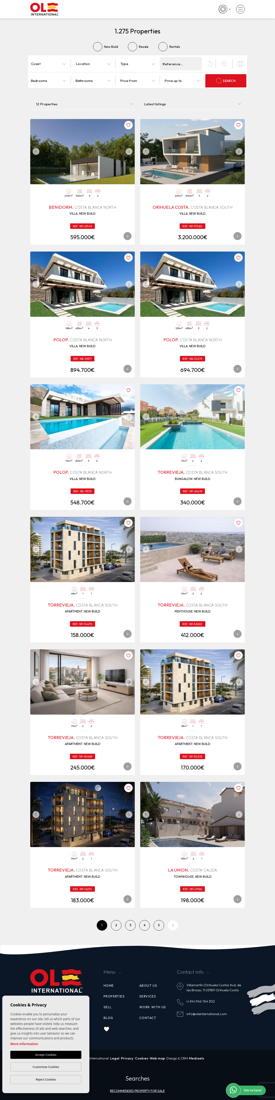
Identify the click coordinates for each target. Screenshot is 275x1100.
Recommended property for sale (137, 1090)
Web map (157, 1058)
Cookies (141, 1058)
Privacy (127, 1058)
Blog (108, 1018)
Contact (148, 1018)
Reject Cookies (46, 1079)
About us (148, 985)
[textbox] (49, 64)
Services (147, 996)
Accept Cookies (45, 1055)
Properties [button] (114, 996)
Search (226, 81)
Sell (108, 1007)
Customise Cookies (46, 1067)
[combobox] (48, 63)
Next (130, 151)
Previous (34, 151)
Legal (114, 1058)
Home (109, 985)
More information (24, 1044)
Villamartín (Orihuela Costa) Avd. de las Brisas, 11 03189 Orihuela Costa (214, 987)
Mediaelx (196, 1058)
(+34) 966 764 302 (201, 1001)
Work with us (152, 1007)
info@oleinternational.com (207, 1014)
